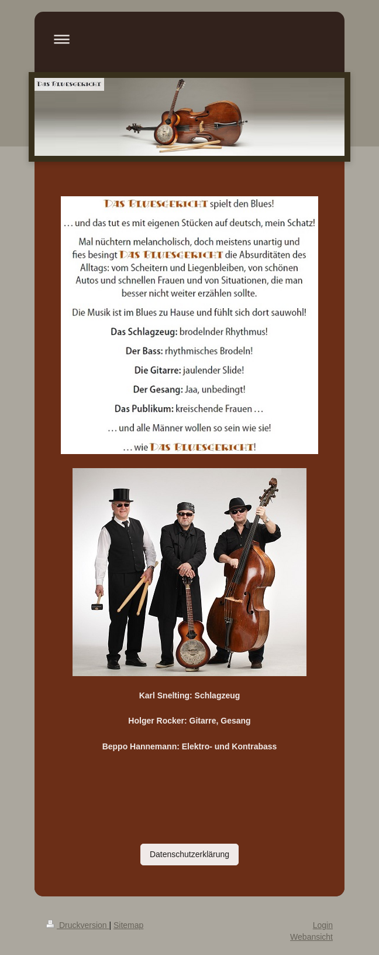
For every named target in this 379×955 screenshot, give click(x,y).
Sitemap (128, 925)
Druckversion (77, 925)
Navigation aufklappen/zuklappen (189, 39)
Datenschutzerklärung (189, 854)
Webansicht (311, 937)
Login (323, 925)
